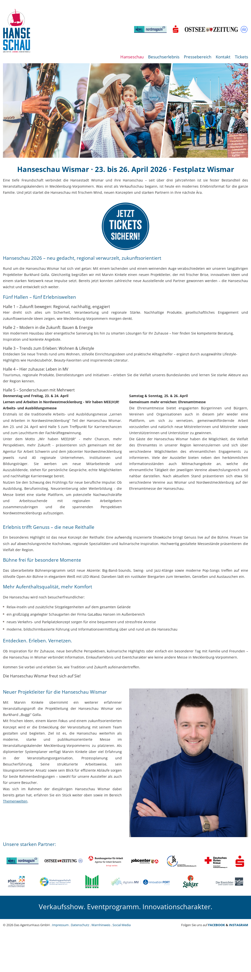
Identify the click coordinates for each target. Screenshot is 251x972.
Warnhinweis (100, 925)
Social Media (122, 925)
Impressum (60, 925)
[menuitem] (132, 59)
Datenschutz (80, 925)
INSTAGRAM (238, 925)
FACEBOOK (216, 925)
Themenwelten (15, 801)
